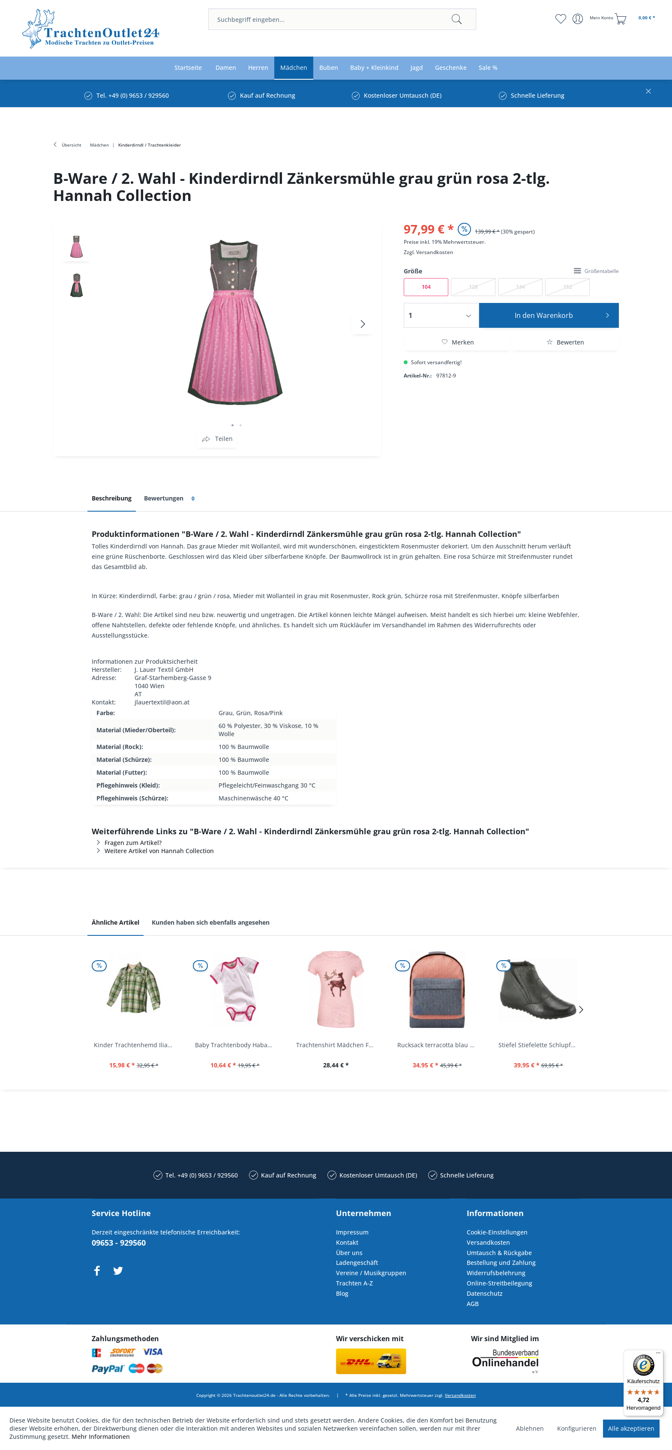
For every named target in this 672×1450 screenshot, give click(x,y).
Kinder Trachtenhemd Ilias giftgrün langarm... (136, 1045)
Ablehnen (530, 1428)
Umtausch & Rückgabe (499, 1253)
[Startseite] (188, 68)
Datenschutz (485, 1293)
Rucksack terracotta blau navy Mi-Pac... (439, 1045)
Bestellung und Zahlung (501, 1262)
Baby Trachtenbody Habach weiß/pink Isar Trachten (237, 1045)
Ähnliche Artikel (115, 922)
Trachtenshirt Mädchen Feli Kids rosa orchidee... (338, 1045)
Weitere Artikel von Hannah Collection (153, 851)
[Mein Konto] (593, 18)
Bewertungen (171, 498)
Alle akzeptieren (631, 1428)
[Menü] (658, 1355)
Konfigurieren (577, 1428)
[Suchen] (457, 19)
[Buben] (328, 68)
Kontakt (347, 1242)
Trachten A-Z (354, 1283)
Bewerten (565, 342)
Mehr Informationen (101, 1436)
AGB (473, 1304)
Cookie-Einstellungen (497, 1232)
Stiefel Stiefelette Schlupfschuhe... (540, 1045)
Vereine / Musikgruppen (371, 1273)
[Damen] (226, 68)
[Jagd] (417, 68)
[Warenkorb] (636, 18)
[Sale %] (488, 68)
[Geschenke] (451, 68)
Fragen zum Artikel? (127, 843)
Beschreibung (112, 498)
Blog (342, 1293)
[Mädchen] (293, 68)
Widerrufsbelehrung (496, 1273)
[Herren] (258, 68)
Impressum (352, 1232)
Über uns (349, 1253)
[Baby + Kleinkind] (374, 68)
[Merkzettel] (560, 18)
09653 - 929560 (119, 1242)
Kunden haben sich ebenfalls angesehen (211, 922)
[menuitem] (342, 19)
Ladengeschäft (357, 1262)
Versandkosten (434, 252)
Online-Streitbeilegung (499, 1283)
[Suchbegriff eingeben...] (342, 19)
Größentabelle (596, 271)
